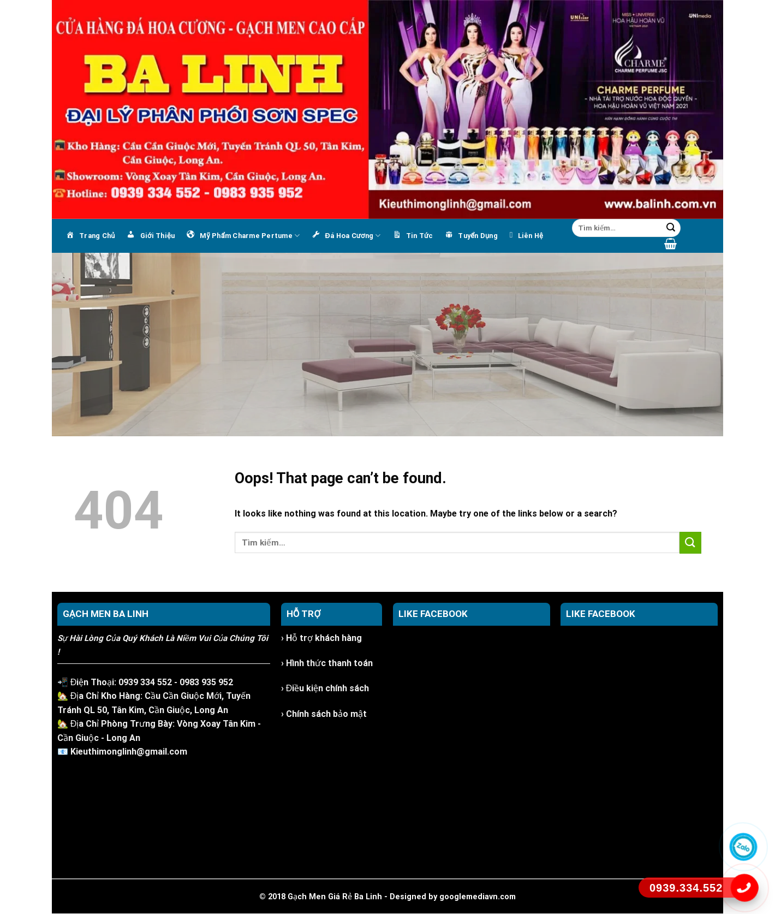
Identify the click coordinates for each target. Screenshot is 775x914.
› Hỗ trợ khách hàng (321, 638)
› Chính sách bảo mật (324, 714)
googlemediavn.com (477, 896)
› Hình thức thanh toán (327, 663)
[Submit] (670, 228)
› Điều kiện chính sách (325, 688)
